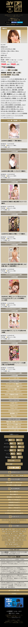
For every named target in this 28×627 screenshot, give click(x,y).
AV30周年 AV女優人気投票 (14, 485)
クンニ (21, 107)
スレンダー (23, 81)
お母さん (24, 535)
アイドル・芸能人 (18, 533)
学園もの (3, 109)
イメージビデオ (5, 77)
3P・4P (24, 79)
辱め (13, 83)
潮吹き (2, 85)
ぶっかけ (7, 83)
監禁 (12, 109)
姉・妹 (10, 533)
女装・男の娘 (8, 544)
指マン (10, 98)
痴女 (21, 79)
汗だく (22, 111)
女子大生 (3, 111)
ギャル (12, 535)
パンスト (3, 113)
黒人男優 (3, 96)
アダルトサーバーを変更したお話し (15, 559)
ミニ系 (7, 96)
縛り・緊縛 (17, 111)
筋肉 (14, 531)
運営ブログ (12, 613)
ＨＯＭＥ (14, 593)
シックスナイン (14, 96)
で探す (14, 383)
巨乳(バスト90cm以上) (14, 499)
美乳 (24, 96)
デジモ (12, 79)
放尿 (22, 89)
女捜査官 (10, 104)
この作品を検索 (14, 151)
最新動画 (3, 72)
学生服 (6, 98)
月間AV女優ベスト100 (14, 482)
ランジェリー (13, 100)
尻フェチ (23, 92)
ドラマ (2, 98)
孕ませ (24, 540)
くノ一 (12, 115)
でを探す (14, 386)
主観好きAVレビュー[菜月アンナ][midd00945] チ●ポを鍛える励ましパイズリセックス (14, 563)
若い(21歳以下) (14, 491)
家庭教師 (10, 107)
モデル (4, 537)
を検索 (14, 424)
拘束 (10, 87)
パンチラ (3, 115)
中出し (22, 83)
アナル (2, 102)
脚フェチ (13, 94)
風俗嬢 (21, 475)
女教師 (19, 92)
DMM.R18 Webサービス (16, 617)
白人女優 (12, 542)
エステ (7, 100)
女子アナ (8, 109)
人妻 (6, 102)
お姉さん (7, 85)
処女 (6, 533)
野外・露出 (15, 85)
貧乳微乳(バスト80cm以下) (14, 497)
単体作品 (9, 72)
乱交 (19, 83)
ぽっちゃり (9, 531)
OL (18, 100)
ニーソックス (18, 113)
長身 (10, 111)
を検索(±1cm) (14, 421)
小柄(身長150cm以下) (14, 502)
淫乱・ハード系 (5, 87)
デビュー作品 (15, 74)
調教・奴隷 (18, 89)
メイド (19, 102)
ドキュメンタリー (12, 102)
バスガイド (9, 113)
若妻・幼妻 (16, 107)
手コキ (18, 81)
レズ (21, 537)
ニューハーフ (19, 542)
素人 (7, 111)
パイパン (20, 96)
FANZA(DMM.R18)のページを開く (14, 149)
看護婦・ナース (16, 98)
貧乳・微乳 (5, 529)
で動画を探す (14, 397)
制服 (21, 87)
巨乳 (16, 83)
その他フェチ (4, 81)
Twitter (17, 613)
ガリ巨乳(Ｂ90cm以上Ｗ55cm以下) (14, 513)
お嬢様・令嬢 (4, 107)
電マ (22, 98)
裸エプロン (17, 109)
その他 (15, 104)
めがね (21, 109)
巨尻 (13, 529)
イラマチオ (9, 92)
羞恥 (11, 85)
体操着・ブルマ (21, 104)
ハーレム (4, 540)
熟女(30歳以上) (14, 494)
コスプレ (14, 87)
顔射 (11, 83)
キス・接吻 (11, 89)
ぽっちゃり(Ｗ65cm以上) (13, 510)
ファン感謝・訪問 (20, 94)
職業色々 (14, 92)
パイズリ (3, 100)
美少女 (10, 81)
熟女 (16, 535)
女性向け (18, 546)
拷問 (12, 111)
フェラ (2, 83)
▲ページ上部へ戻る (14, 378)
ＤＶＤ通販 (14, 70)
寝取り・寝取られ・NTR (14, 540)
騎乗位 (14, 81)
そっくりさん (5, 535)
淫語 (7, 89)
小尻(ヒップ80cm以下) (14, 507)
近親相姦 (24, 113)
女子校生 (3, 89)
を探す (14, 405)
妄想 (13, 113)
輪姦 (18, 87)
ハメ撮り (18, 72)
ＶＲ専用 (7, 475)
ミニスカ (8, 115)
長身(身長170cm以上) (14, 505)
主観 (14, 72)
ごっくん (21, 85)
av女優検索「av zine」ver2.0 (14, 611)
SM (24, 537)
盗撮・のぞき (22, 100)
